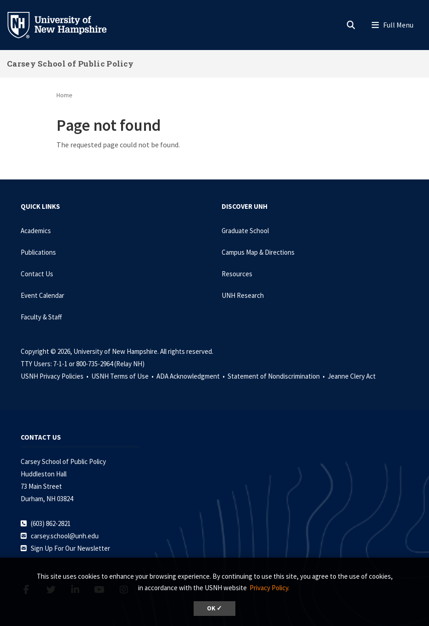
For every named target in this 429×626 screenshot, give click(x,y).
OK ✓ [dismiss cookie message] (214, 608)
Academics (36, 230)
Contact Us (37, 273)
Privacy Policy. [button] (270, 587)
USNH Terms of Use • (123, 376)
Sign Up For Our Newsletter (70, 548)
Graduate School (245, 230)
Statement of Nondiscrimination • (277, 376)
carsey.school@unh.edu (65, 535)
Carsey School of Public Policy (70, 63)
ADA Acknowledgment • (191, 376)
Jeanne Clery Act (352, 376)
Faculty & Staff (41, 317)
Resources (237, 273)
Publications (38, 252)
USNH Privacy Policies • (55, 376)
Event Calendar (42, 295)
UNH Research (243, 295)
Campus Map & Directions (258, 252)
